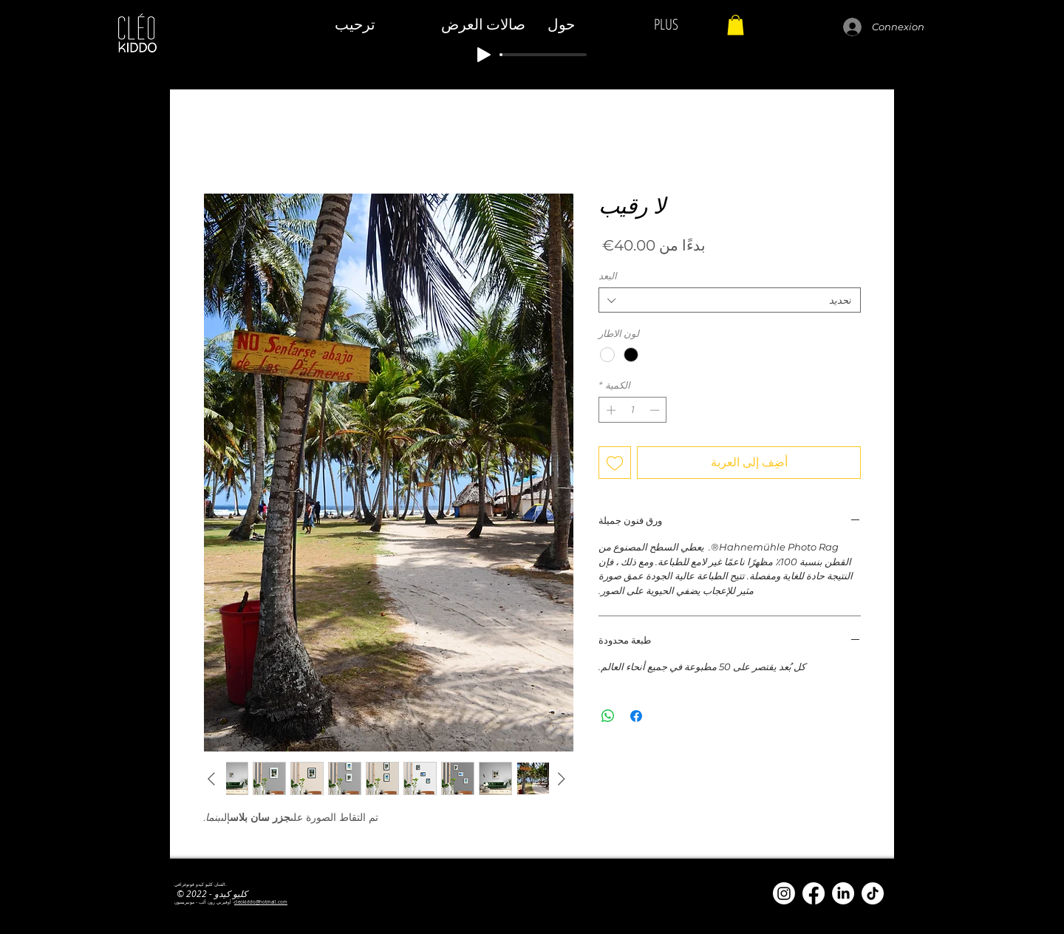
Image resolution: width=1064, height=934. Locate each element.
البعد (607, 276)
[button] (735, 25)
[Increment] (609, 410)
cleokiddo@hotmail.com (260, 902)
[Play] (484, 54)
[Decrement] (656, 410)
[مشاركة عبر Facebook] (636, 716)
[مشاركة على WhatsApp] (608, 716)
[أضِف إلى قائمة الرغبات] (614, 462)
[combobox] (729, 300)
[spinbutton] (632, 410)
